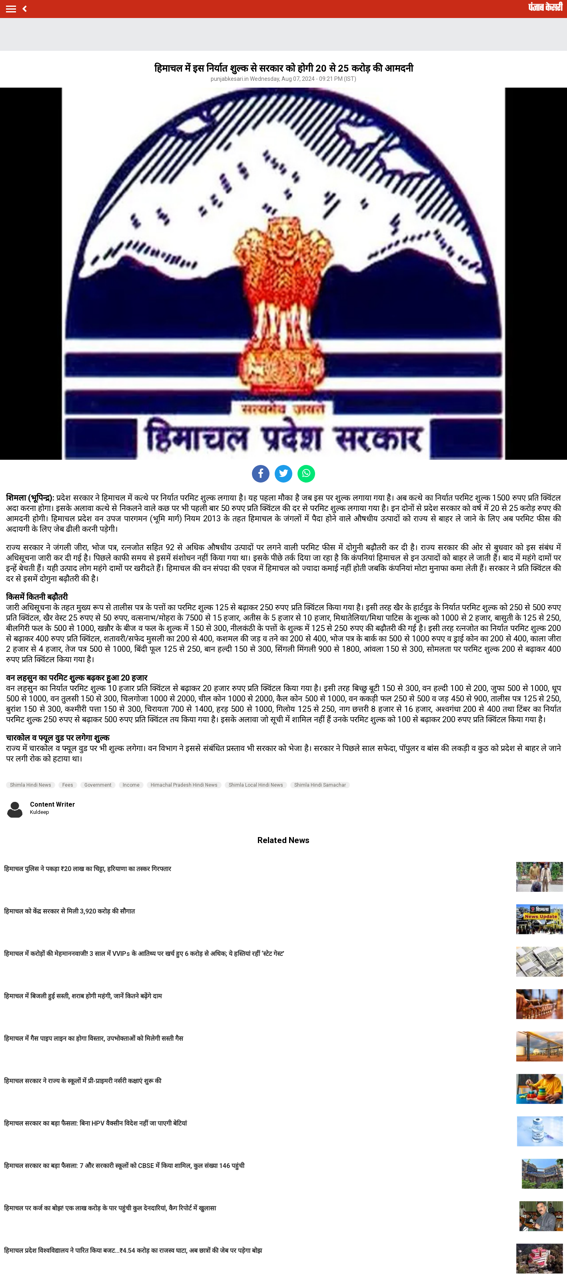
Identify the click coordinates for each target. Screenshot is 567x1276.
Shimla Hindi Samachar (320, 785)
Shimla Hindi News (30, 785)
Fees (67, 785)
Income (131, 785)
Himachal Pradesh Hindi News (184, 785)
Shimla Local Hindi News (256, 785)
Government (98, 785)
